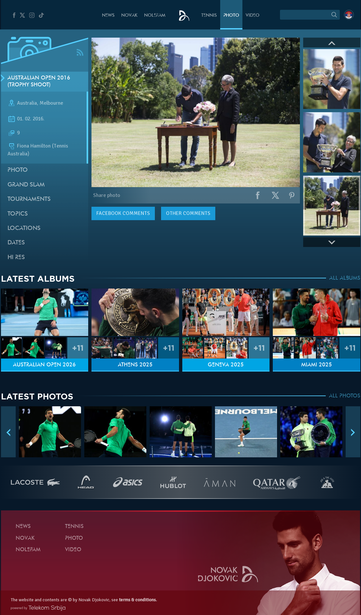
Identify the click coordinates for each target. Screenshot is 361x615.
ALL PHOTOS (344, 396)
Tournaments (29, 199)
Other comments (188, 213)
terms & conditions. (138, 600)
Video (252, 15)
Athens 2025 (135, 365)
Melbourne (51, 103)
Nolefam (154, 15)
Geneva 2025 (226, 365)
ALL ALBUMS (344, 278)
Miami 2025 (316, 365)
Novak (129, 15)
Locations (24, 228)
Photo (231, 15)
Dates (16, 243)
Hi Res (16, 258)
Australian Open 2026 (44, 365)
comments (123, 213)
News (108, 15)
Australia (27, 103)
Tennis (209, 15)
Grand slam (26, 185)
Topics (18, 214)
